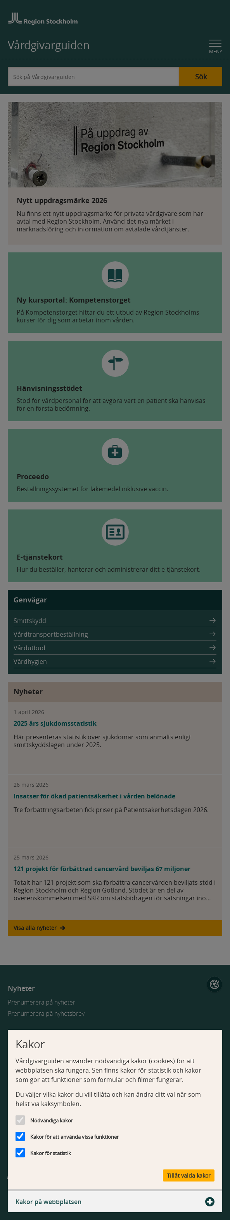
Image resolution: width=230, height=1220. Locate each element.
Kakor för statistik (50, 1153)
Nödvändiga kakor (51, 1120)
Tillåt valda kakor (189, 1175)
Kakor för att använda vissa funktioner (74, 1136)
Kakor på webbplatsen (115, 1201)
